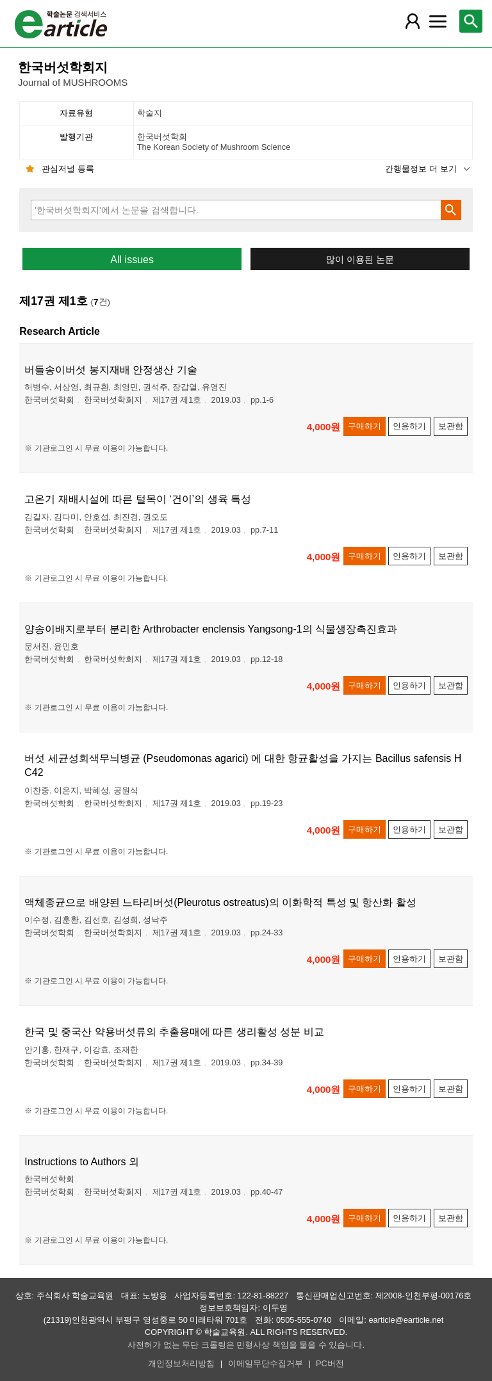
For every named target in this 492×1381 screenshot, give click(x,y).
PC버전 (330, 1363)
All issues (132, 259)
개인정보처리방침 (181, 1363)
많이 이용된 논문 (360, 259)
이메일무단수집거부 (265, 1363)
